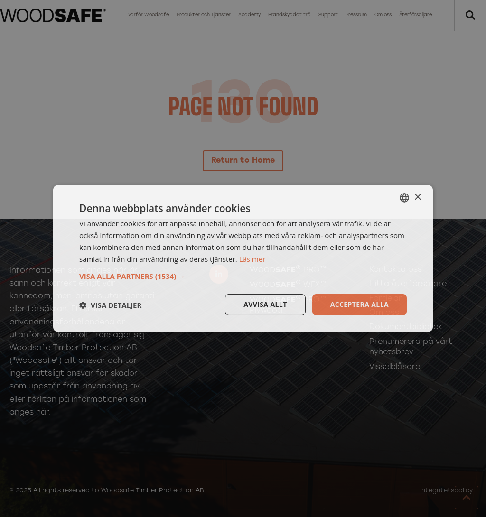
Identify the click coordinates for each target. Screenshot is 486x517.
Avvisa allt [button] (265, 304)
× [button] (417, 197)
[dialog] (243, 258)
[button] (243, 276)
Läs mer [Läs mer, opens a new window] (252, 259)
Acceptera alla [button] (359, 304)
